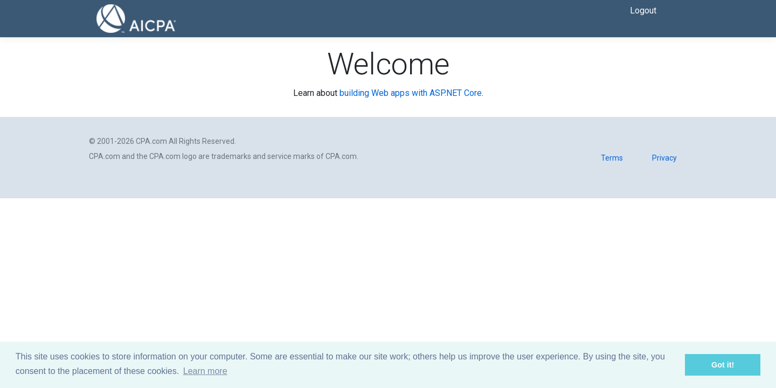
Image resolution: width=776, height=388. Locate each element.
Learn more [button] (205, 371)
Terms (612, 158)
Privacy (664, 158)
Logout (643, 10)
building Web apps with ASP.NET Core (411, 93)
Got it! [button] (722, 365)
